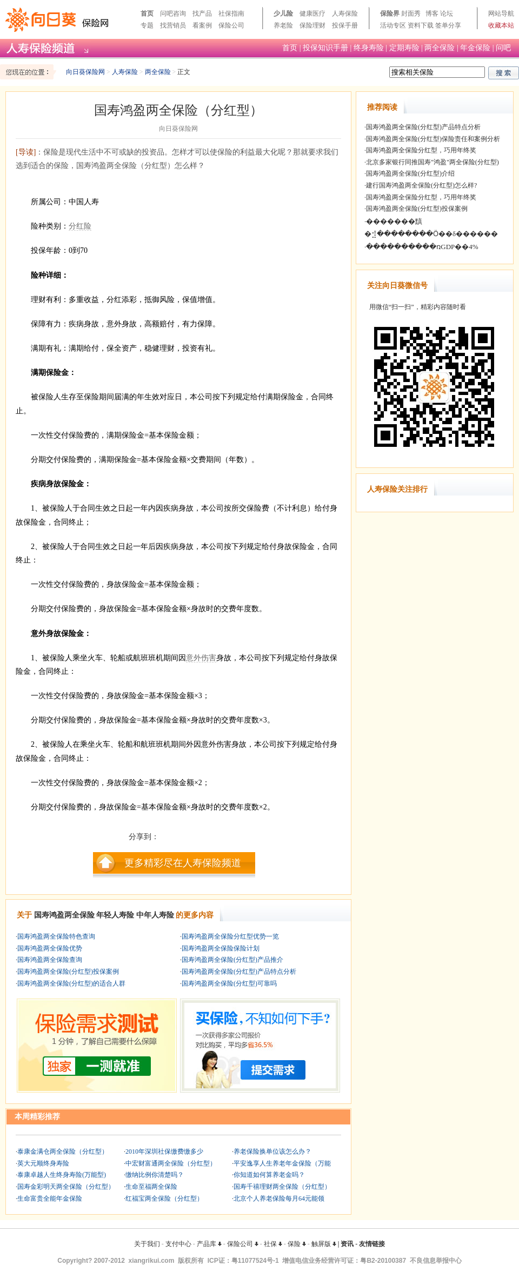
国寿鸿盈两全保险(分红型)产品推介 (232, 959)
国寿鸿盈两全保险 (64, 915)
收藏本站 (501, 25)
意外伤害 (201, 658)
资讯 (347, 1244)
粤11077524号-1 (255, 1260)
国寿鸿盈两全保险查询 (49, 959)
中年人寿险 (155, 915)
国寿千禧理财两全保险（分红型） (282, 1186)
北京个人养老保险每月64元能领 (279, 1198)
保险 (297, 1244)
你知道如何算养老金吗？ (269, 1174)
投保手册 (345, 25)
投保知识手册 (325, 48)
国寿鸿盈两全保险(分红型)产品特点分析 (239, 971)
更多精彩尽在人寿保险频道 (182, 863)
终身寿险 (369, 48)
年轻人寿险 (115, 915)
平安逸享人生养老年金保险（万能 (282, 1163)
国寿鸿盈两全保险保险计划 (221, 948)
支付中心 (178, 1244)
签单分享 (448, 25)
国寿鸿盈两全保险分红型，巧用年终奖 (421, 150)
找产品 (202, 13)
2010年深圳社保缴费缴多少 (164, 1151)
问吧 (503, 48)
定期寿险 (404, 48)
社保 (273, 1244)
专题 (147, 25)
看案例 (202, 25)
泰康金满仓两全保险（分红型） (62, 1151)
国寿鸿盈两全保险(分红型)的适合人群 (71, 983)
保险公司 (231, 25)
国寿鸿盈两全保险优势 (49, 948)
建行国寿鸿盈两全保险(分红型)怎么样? (421, 185)
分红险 (80, 226)
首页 (147, 13)
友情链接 (372, 1244)
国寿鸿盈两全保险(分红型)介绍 (410, 173)
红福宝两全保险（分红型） (164, 1198)
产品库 (209, 1244)
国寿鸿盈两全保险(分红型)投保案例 (68, 971)
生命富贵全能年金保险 (49, 1198)
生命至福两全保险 (151, 1186)
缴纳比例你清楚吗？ (154, 1174)
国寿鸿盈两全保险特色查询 (56, 936)
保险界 (390, 13)
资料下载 (421, 25)
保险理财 (312, 25)
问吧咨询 (173, 13)
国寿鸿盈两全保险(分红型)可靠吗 (229, 983)
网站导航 (501, 13)
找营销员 (173, 25)
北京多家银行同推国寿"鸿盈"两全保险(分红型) (432, 162)
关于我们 (147, 1244)
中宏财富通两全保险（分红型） (170, 1163)
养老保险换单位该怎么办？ (272, 1151)
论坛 (446, 13)
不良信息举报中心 (436, 1260)
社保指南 (231, 13)
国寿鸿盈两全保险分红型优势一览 (230, 936)
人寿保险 (345, 13)
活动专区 (393, 25)
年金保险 (475, 48)
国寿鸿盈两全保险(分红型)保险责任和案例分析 (433, 139)
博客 (431, 13)
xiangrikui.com (152, 1260)
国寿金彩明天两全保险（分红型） (66, 1186)
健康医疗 (312, 13)
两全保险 (439, 48)
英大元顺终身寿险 (43, 1163)
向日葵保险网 (85, 72)
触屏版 (323, 1244)
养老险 (283, 25)
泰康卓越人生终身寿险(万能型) (61, 1174)
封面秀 (411, 13)
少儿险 (283, 13)
